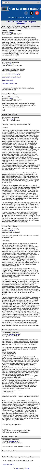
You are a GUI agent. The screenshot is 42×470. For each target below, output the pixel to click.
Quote (15, 59)
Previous (33, 26)
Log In (20, 28)
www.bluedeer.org (7, 80)
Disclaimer (21, 17)
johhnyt (11, 119)
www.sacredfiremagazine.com (11, 77)
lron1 (10, 32)
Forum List (10, 26)
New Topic (8, 28)
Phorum (27, 468)
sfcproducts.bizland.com (9, 83)
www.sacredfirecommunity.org (11, 74)
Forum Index (12, 17)
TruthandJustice (14, 334)
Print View (27, 28)
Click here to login (8, 464)
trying (11, 64)
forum (16, 468)
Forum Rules (30, 17)
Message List (19, 457)
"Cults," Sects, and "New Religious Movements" (21, 23)
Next (38, 26)
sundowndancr (14, 441)
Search (15, 28)
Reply (10, 59)
